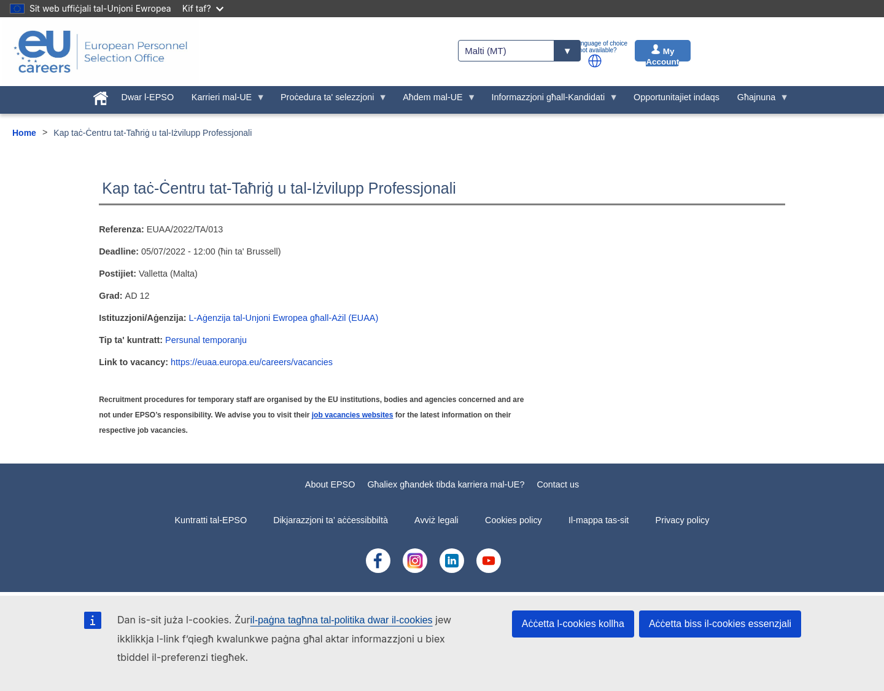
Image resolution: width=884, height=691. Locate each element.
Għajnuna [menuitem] (758, 100)
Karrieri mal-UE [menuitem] (223, 100)
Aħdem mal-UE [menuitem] (435, 100)
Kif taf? (202, 8)
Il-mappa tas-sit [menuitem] (598, 520)
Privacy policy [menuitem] (683, 520)
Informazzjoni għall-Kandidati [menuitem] (550, 100)
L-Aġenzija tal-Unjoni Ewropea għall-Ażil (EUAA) (284, 318)
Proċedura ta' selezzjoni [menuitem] (329, 100)
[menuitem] (100, 96)
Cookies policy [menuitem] (513, 520)
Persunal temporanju (206, 340)
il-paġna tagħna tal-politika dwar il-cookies (341, 620)
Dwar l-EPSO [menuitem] (148, 97)
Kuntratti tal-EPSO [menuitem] (211, 520)
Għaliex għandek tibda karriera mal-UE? (445, 484)
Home (24, 133)
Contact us (558, 484)
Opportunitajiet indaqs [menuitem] (676, 97)
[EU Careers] (100, 52)
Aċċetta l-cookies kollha (573, 623)
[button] (594, 60)
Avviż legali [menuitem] (436, 520)
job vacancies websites (353, 415)
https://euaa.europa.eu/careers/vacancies (252, 362)
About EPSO (330, 484)
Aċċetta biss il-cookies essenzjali (720, 623)
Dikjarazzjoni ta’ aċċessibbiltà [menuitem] (330, 520)
